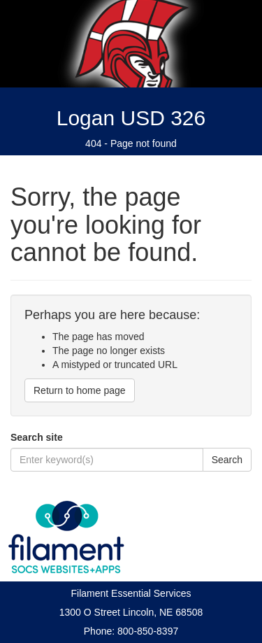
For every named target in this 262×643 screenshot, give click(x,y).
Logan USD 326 (131, 117)
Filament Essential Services (131, 593)
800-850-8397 (147, 631)
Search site (36, 437)
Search (227, 459)
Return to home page (80, 390)
